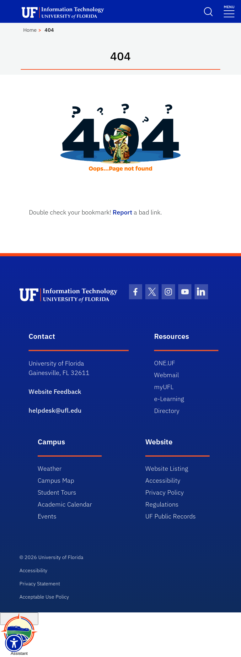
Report (122, 212)
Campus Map (56, 480)
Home (30, 30)
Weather (50, 468)
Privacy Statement (39, 583)
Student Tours (57, 492)
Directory (166, 410)
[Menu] (229, 11)
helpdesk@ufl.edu (55, 410)
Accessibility (162, 480)
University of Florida (60, 557)
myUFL (164, 387)
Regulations (162, 504)
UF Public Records (170, 516)
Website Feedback (55, 391)
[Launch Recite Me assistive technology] (14, 643)
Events (47, 516)
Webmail (166, 375)
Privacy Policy (164, 492)
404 (49, 30)
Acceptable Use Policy (44, 597)
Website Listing (166, 468)
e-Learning (169, 398)
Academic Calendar (65, 504)
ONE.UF (164, 363)
